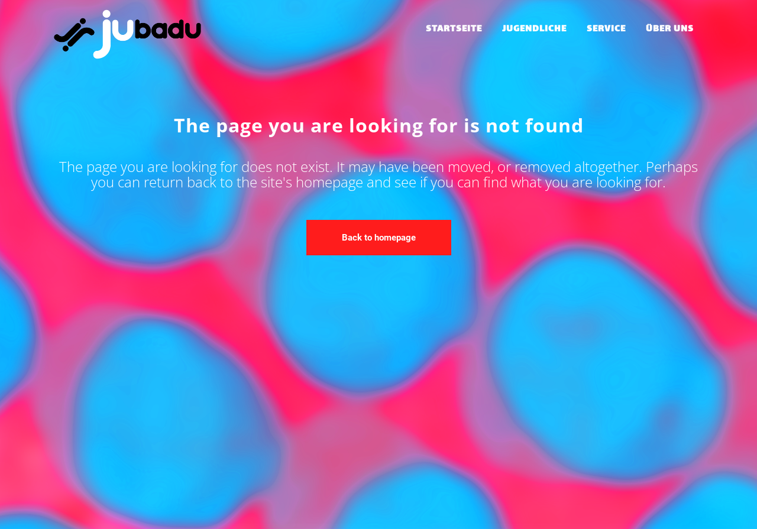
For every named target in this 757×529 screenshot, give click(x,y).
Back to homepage (379, 237)
